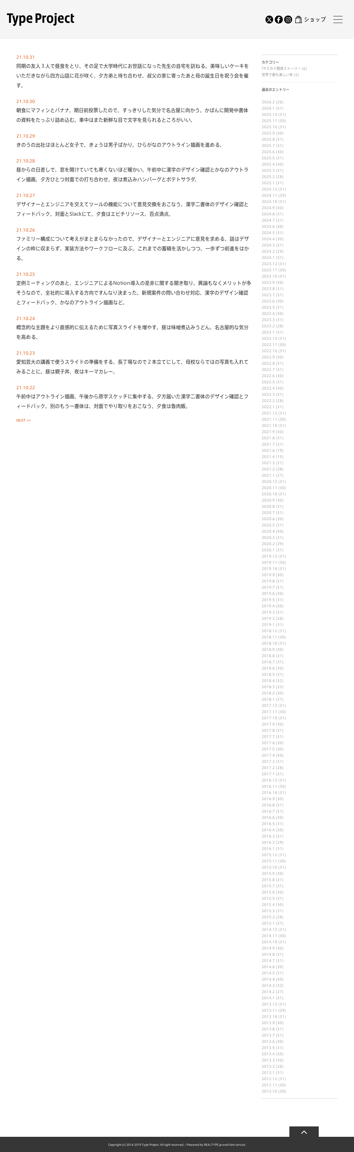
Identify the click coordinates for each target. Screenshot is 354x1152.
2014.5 (268, 973)
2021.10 (269, 425)
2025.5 (268, 158)
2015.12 (269, 854)
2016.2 (268, 842)
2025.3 (268, 170)
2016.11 (269, 786)
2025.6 (268, 151)
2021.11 (269, 419)
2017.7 (268, 736)
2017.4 (268, 755)
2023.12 (269, 263)
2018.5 (268, 674)
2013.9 (268, 1022)
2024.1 (268, 257)
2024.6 (268, 226)
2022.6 (268, 375)
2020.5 (268, 525)
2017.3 (268, 761)
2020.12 (269, 481)
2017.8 (268, 730)
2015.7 (268, 885)
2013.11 (269, 1010)
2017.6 (268, 742)
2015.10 (269, 867)
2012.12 (269, 1078)
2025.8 (268, 139)
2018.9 (268, 649)
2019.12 (269, 556)
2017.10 (269, 717)
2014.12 (269, 929)
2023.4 (268, 313)
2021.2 (268, 469)
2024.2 (268, 251)
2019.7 (268, 587)
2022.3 (268, 394)
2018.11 (269, 637)
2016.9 (268, 798)
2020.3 (268, 537)
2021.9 (268, 431)
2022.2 (268, 400)
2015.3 (268, 910)
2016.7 (268, 811)
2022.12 (269, 338)
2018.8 (268, 655)
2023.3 (268, 319)
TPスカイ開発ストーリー (282, 68)
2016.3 (268, 836)
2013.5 (268, 1047)
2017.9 (268, 724)
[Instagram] (288, 19)
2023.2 (268, 326)
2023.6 (268, 301)
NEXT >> (23, 420)
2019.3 (268, 612)
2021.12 (269, 413)
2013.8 (268, 1029)
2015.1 (268, 923)
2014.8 (268, 954)
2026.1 (268, 108)
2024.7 (268, 220)
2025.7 (268, 145)
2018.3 (268, 686)
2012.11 (269, 1085)
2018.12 (269, 630)
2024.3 (268, 245)
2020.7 (268, 512)
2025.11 (269, 120)
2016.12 (269, 780)
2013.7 (268, 1035)
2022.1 (268, 406)
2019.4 (268, 605)
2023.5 (268, 307)
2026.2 (268, 102)
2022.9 (268, 357)
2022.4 (268, 388)
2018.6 (268, 668)
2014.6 (268, 966)
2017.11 (269, 711)
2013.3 (268, 1060)
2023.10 (269, 276)
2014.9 (268, 948)
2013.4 (268, 1053)
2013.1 (268, 1072)
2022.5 (268, 382)
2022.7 (268, 369)
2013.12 (269, 1004)
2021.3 (268, 462)
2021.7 (268, 444)
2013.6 (268, 1041)
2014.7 (268, 960)
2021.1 (268, 475)
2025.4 (268, 164)
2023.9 (268, 282)
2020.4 (268, 531)
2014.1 (268, 997)
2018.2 (268, 693)
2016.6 (268, 817)
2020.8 (268, 506)
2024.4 (268, 238)
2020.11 (269, 487)
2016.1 (268, 848)
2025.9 (268, 133)
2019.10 (269, 568)
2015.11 (269, 861)
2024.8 (268, 214)
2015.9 (268, 873)
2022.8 (268, 363)
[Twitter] (269, 19)
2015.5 (268, 898)
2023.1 (268, 332)
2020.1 (268, 549)
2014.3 (268, 985)
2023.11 (269, 270)
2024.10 (269, 201)
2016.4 (268, 829)
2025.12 (269, 114)
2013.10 (269, 1016)
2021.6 (268, 450)
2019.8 (268, 581)
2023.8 (268, 288)
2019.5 (268, 599)
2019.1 (268, 624)
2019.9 (268, 574)
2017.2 (268, 767)
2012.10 (269, 1091)
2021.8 (268, 437)
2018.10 (269, 643)
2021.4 (268, 456)
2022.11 (269, 344)
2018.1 (268, 699)
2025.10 (269, 126)
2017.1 (268, 773)
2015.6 (268, 892)
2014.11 (269, 935)
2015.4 (268, 904)
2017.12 (269, 705)
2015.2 (268, 917)
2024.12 (269, 189)
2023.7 (268, 294)
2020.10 (269, 493)
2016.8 (268, 805)
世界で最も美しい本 (278, 74)
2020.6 (268, 518)
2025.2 (268, 176)
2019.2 (268, 618)
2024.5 (268, 232)
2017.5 (268, 749)
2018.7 (268, 661)
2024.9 (268, 207)
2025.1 (268, 182)
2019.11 (269, 562)
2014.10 (269, 941)
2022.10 (269, 350)
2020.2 (268, 543)
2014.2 (268, 991)
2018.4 (268, 680)
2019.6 (268, 593)
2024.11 (269, 195)
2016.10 (269, 792)
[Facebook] (278, 19)
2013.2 (268, 1066)
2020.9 (268, 500)
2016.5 (268, 823)
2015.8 (268, 879)
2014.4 (268, 979)
